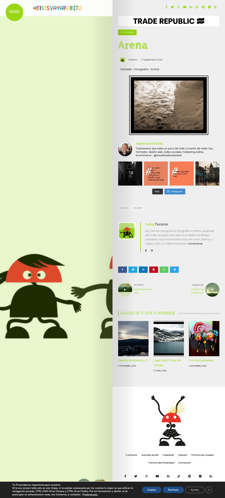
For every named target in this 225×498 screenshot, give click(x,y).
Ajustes (195, 489)
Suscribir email (150, 455)
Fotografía (127, 32)
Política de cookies (202, 455)
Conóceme (195, 243)
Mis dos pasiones (201, 360)
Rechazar (173, 489)
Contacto (131, 455)
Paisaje (124, 208)
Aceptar (151, 489)
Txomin (132, 59)
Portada (126, 69)
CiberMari (168, 455)
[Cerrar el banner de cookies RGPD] (209, 490)
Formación (184, 462)
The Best (138, 208)
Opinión (182, 455)
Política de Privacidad (161, 462)
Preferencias (90, 494)
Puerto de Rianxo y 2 (132, 360)
